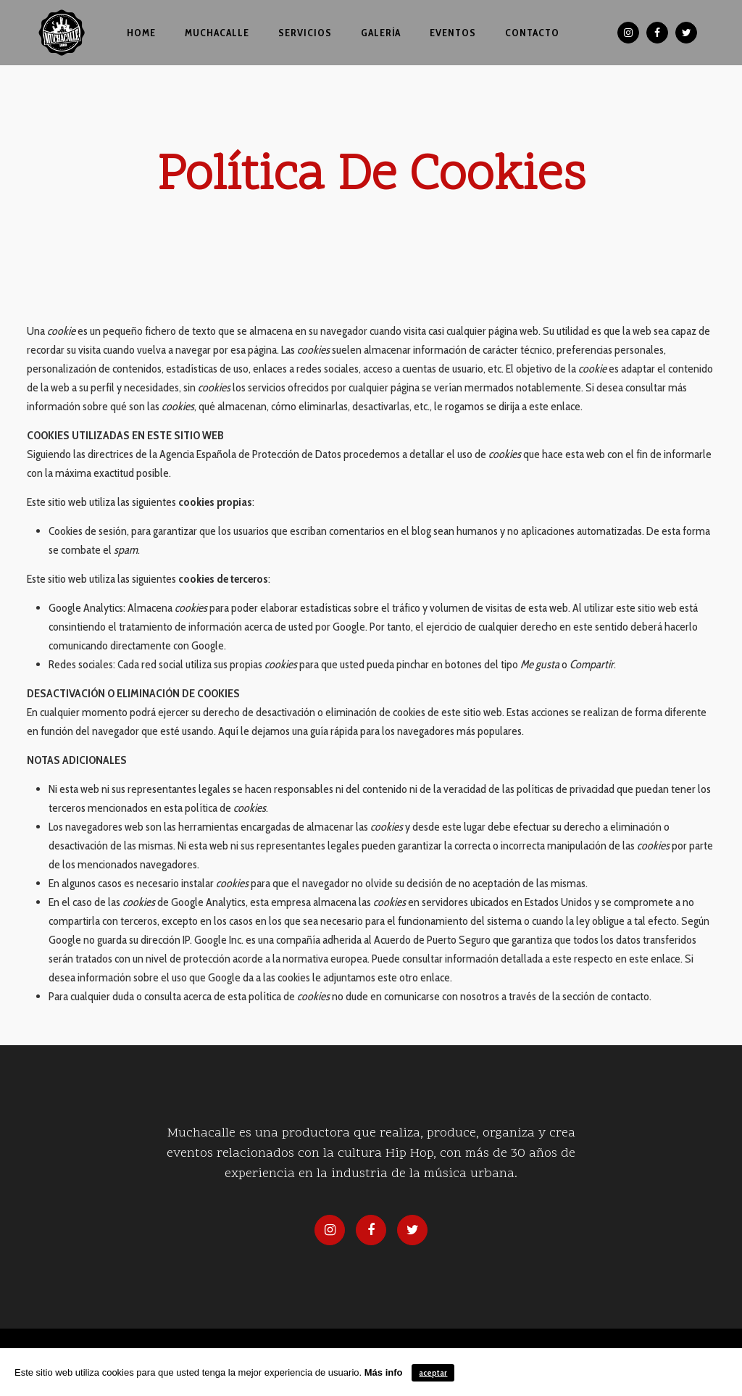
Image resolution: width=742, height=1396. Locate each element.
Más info (383, 1372)
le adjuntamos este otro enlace (381, 977)
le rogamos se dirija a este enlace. (508, 406)
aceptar (433, 1372)
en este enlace (647, 958)
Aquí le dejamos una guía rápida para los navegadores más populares (370, 731)
